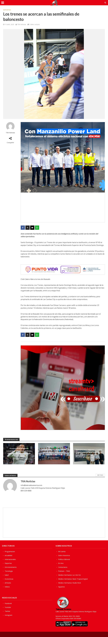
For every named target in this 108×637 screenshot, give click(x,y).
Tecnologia (9, 571)
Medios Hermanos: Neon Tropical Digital (73, 579)
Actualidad (8, 555)
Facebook (8, 603)
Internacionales (10, 559)
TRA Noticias (21, 24)
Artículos (8, 583)
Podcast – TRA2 (64, 571)
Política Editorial (64, 559)
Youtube (8, 607)
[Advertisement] (63, 207)
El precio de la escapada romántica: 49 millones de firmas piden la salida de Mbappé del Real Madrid (19, 452)
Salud (7, 575)
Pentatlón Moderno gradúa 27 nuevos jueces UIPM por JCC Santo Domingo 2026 (54, 452)
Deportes (7, 10)
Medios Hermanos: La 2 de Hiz (69, 575)
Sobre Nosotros (64, 555)
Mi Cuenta (61, 551)
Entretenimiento (11, 567)
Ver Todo (100, 475)
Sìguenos (61, 587)
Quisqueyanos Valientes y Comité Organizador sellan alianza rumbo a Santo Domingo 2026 (89, 452)
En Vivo (60, 563)
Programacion (10, 551)
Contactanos (62, 567)
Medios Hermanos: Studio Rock (69, 583)
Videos (7, 587)
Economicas (9, 579)
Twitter (7, 611)
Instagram (8, 615)
